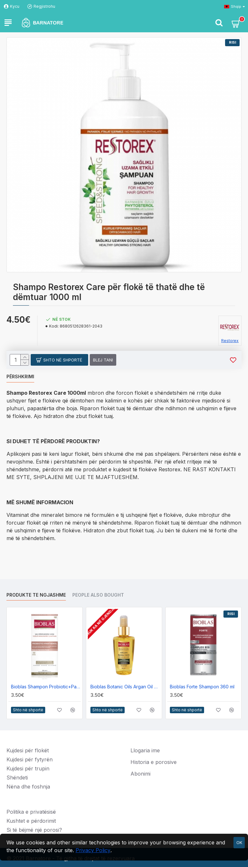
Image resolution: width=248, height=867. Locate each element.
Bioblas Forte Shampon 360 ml (202, 686)
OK (239, 842)
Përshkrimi (20, 376)
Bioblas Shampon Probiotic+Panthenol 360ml (46, 686)
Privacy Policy (93, 850)
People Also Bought (98, 595)
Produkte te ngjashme (36, 595)
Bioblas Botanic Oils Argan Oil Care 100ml (125, 686)
